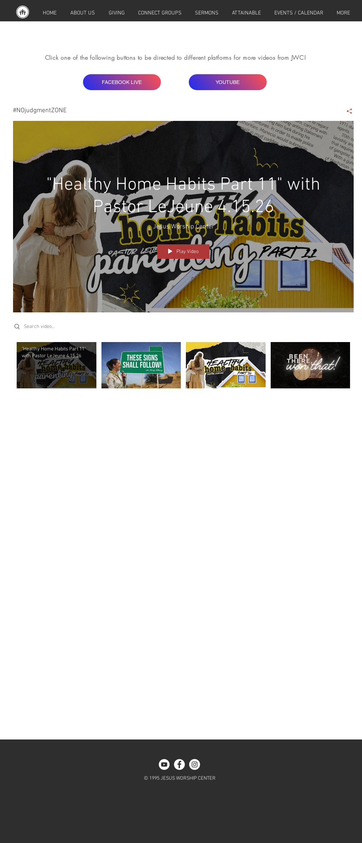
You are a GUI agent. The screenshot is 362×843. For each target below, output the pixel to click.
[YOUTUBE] (228, 82)
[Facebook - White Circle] (179, 764)
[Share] (347, 111)
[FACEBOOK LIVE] (122, 82)
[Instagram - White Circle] (194, 764)
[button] (343, 13)
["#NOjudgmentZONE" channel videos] (183, 374)
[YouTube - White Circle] (164, 764)
